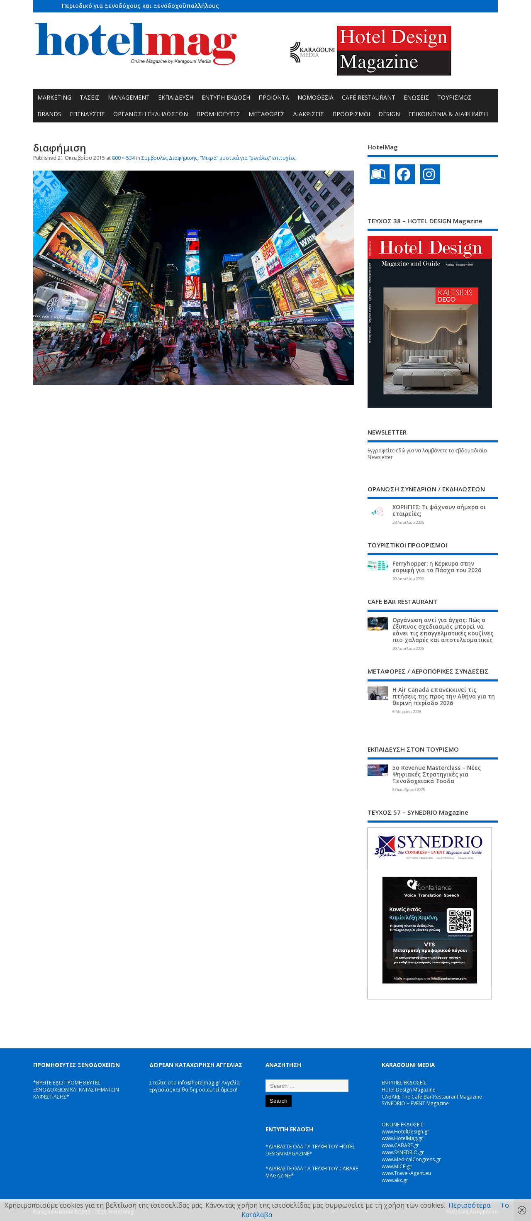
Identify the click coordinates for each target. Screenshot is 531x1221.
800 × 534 (123, 157)
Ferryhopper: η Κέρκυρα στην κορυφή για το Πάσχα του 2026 (436, 567)
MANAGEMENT (129, 97)
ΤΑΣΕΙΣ (90, 97)
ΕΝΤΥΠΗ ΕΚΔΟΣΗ (226, 97)
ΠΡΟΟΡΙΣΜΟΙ (351, 114)
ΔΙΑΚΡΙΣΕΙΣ (308, 114)
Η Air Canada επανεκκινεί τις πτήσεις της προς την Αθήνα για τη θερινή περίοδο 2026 (443, 696)
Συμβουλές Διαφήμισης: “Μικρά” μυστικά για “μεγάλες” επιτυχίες (218, 157)
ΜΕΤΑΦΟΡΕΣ (266, 114)
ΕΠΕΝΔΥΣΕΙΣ (87, 114)
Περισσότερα (469, 1205)
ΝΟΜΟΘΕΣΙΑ (315, 97)
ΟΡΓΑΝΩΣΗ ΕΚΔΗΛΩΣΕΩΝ (150, 114)
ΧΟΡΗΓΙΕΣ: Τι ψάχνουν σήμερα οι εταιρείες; (439, 510)
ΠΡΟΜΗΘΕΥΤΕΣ (218, 114)
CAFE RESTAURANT (368, 97)
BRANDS (49, 114)
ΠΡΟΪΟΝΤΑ (273, 97)
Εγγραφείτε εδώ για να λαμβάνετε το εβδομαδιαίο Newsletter (427, 454)
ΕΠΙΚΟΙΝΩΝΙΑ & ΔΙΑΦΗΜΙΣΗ (448, 114)
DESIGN (389, 114)
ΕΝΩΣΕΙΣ (416, 97)
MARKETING (54, 97)
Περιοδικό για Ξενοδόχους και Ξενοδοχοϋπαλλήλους (140, 6)
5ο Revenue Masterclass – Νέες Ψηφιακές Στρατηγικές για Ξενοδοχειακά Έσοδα (436, 774)
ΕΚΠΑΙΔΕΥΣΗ (175, 97)
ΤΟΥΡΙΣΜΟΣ (454, 97)
